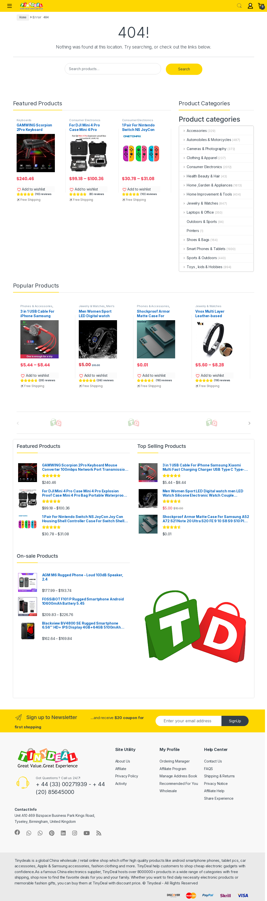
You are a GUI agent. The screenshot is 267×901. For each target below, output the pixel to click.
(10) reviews (43, 194)
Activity (121, 783)
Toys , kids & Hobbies (200, 267)
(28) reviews (47, 380)
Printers (189, 230)
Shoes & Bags (194, 240)
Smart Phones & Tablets (202, 249)
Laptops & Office (196, 212)
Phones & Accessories (36, 306)
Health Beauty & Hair (199, 176)
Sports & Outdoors (198, 258)
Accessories (193, 130)
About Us (122, 761)
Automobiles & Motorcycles (205, 139)
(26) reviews (105, 380)
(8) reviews (96, 194)
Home (22, 17)
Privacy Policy (126, 776)
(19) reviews (222, 380)
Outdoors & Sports (198, 221)
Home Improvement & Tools (205, 194)
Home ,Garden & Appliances (205, 185)
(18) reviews (164, 380)
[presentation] (249, 423)
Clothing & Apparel (198, 158)
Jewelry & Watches (198, 203)
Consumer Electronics (84, 120)
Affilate (120, 769)
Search (239, 6)
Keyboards (24, 120)
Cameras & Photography (202, 149)
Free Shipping (30, 200)
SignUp (235, 721)
